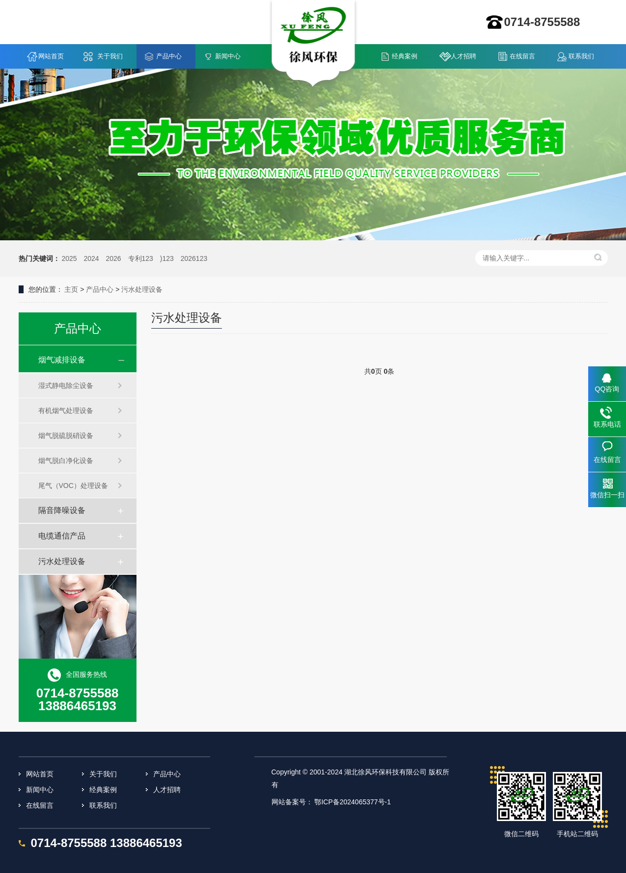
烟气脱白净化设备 (65, 460)
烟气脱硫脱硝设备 (65, 435)
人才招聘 (463, 56)
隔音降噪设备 (61, 510)
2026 (113, 258)
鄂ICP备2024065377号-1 (352, 802)
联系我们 (581, 56)
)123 (167, 258)
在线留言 (522, 56)
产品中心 (169, 56)
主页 (71, 289)
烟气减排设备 (61, 360)
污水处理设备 (142, 289)
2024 (91, 258)
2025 (69, 258)
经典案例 (404, 56)
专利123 (140, 258)
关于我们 (110, 56)
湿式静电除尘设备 (65, 385)
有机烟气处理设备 (65, 410)
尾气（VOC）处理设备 (73, 485)
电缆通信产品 (61, 536)
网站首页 (51, 56)
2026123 (194, 258)
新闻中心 (228, 56)
